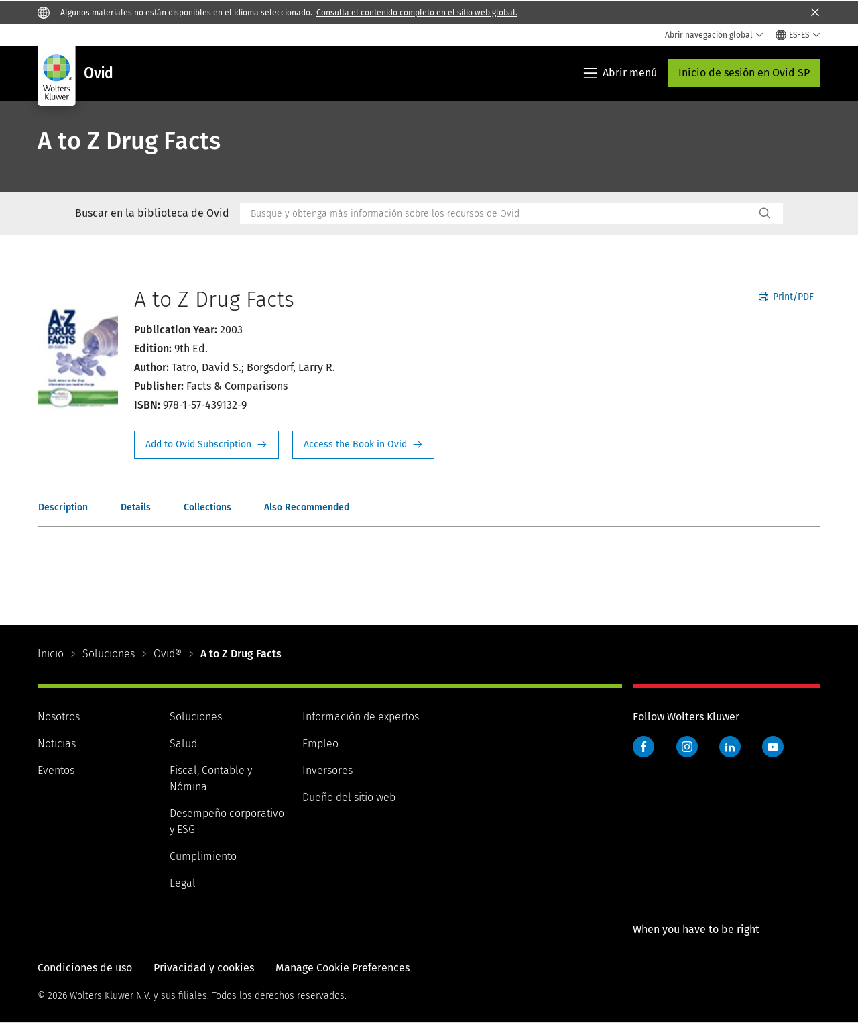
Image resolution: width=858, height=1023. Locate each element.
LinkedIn (730, 746)
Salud (183, 743)
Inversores (327, 770)
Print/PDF (786, 297)
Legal (183, 883)
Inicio (51, 653)
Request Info (206, 444)
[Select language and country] (798, 35)
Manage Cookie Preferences (342, 967)
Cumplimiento (203, 856)
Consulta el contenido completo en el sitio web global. (416, 12)
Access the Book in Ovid (363, 444)
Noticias (57, 743)
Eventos (56, 770)
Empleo (320, 743)
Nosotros (59, 716)
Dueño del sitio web (348, 797)
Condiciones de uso (85, 967)
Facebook (643, 746)
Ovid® (168, 653)
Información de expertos (360, 716)
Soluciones (108, 653)
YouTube (773, 746)
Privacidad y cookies (204, 967)
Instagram (687, 746)
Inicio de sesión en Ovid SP (744, 72)
